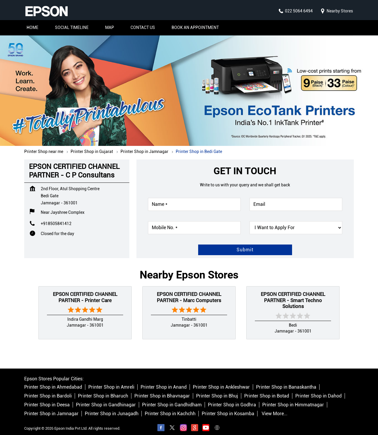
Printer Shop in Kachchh (170, 408)
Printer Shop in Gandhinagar (106, 399)
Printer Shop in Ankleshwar (221, 381)
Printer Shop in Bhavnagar (162, 390)
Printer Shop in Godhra (232, 399)
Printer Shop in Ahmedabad (53, 381)
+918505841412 (56, 217)
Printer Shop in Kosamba (228, 408)
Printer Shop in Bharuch (103, 390)
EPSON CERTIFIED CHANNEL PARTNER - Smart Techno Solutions (293, 294)
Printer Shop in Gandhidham (172, 399)
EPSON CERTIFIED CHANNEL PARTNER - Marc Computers (189, 291)
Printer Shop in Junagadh (112, 408)
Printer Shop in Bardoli (48, 390)
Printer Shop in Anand (164, 381)
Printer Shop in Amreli (111, 381)
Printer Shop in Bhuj (217, 390)
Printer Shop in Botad (266, 390)
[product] (296, 221)
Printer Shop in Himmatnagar (293, 399)
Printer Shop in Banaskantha (286, 381)
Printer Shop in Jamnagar (51, 408)
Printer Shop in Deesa (47, 399)
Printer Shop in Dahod (318, 390)
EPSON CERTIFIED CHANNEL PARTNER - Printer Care (85, 291)
